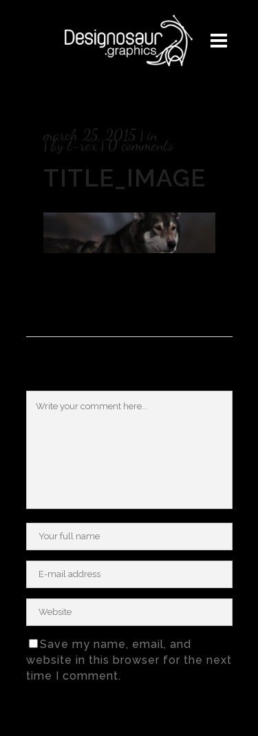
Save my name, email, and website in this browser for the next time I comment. (129, 660)
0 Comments (140, 145)
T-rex (82, 145)
